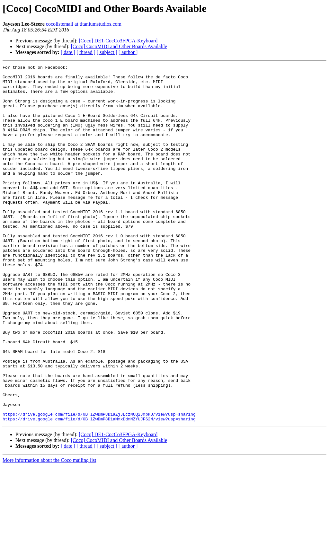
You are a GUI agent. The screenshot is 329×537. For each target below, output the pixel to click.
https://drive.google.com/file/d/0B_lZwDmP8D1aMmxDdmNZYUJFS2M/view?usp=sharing (99, 490)
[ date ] (68, 52)
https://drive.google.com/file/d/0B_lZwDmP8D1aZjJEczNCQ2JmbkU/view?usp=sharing (99, 484)
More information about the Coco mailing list (49, 531)
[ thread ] (85, 52)
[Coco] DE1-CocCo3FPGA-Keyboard (118, 40)
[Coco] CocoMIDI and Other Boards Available (119, 46)
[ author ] (128, 52)
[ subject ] (107, 52)
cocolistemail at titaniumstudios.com (83, 24)
